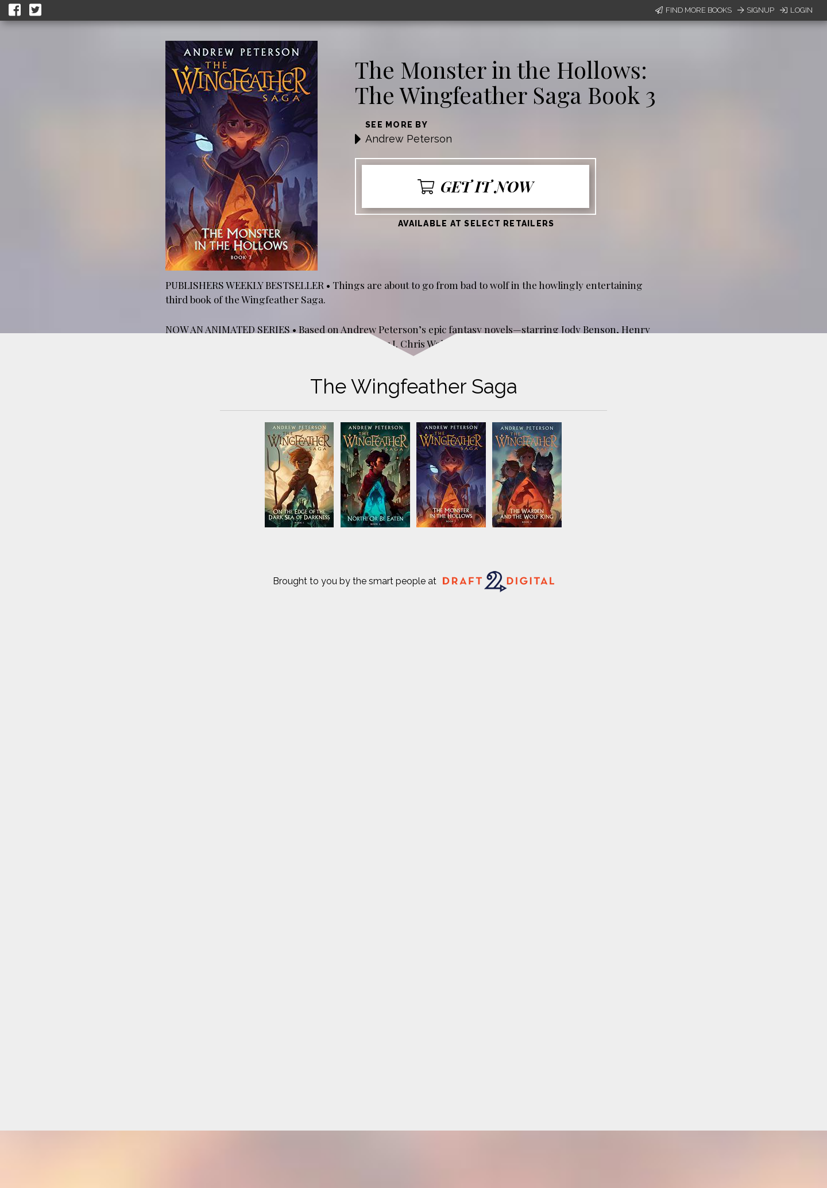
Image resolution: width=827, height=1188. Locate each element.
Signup (755, 10)
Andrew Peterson (408, 139)
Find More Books (693, 10)
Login (796, 10)
